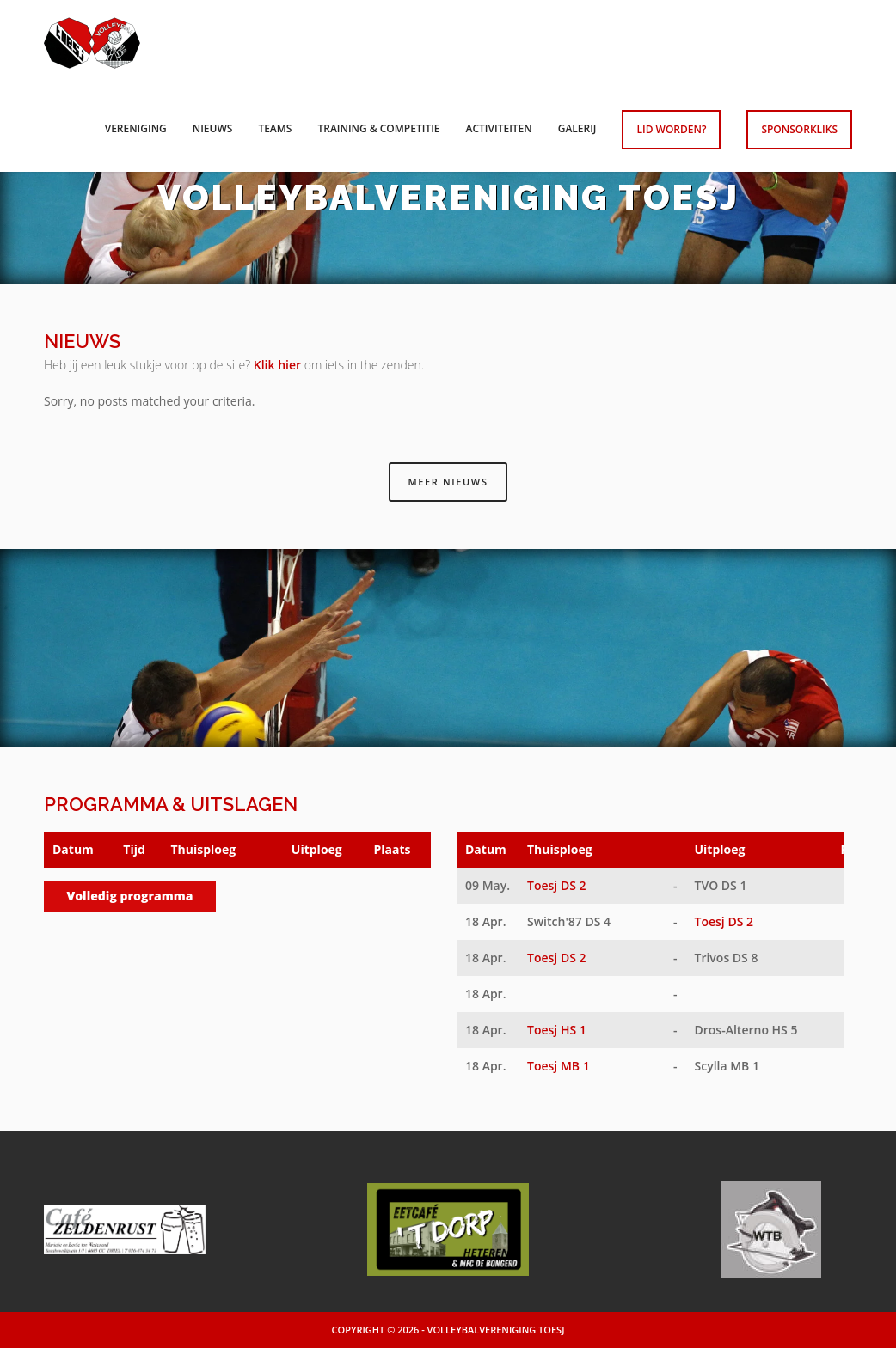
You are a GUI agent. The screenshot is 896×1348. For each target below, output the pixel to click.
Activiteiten (499, 128)
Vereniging (136, 128)
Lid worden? (671, 129)
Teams (275, 128)
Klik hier (277, 365)
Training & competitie (378, 128)
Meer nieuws (448, 481)
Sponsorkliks (799, 129)
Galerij (577, 128)
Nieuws (213, 128)
